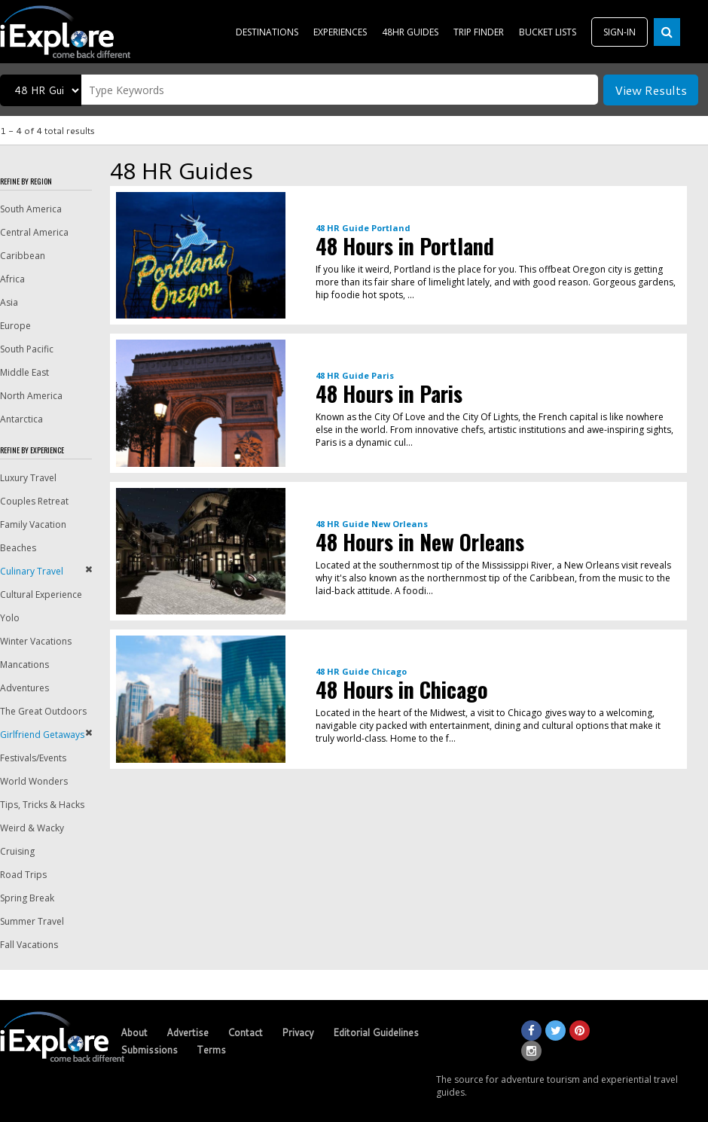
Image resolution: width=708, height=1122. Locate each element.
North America (31, 395)
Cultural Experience (41, 594)
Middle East (24, 372)
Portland (390, 227)
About (134, 1032)
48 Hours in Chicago (402, 689)
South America (31, 209)
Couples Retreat (34, 501)
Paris (382, 375)
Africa (12, 279)
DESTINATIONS (267, 32)
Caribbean (22, 255)
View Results (651, 90)
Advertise (187, 1032)
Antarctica (21, 419)
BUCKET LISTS (547, 32)
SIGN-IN (619, 32)
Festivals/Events (33, 758)
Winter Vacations (36, 641)
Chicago (389, 671)
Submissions (149, 1049)
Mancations (24, 664)
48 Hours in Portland (405, 245)
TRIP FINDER (478, 32)
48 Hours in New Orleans (420, 541)
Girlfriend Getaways (42, 734)
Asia (9, 302)
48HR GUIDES (410, 32)
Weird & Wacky (32, 828)
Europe (15, 325)
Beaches (18, 547)
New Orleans (399, 523)
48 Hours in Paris (389, 393)
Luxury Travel (28, 477)
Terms (211, 1049)
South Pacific (26, 349)
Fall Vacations (29, 944)
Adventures (24, 687)
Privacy (298, 1032)
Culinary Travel (31, 571)
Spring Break (27, 898)
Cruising (17, 851)
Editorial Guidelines (376, 1032)
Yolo (10, 617)
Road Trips (23, 874)
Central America (34, 232)
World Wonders (34, 781)
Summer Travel (32, 921)
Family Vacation (33, 524)
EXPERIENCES (340, 32)
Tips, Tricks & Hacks (42, 804)
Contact (245, 1032)
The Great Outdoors (43, 711)
